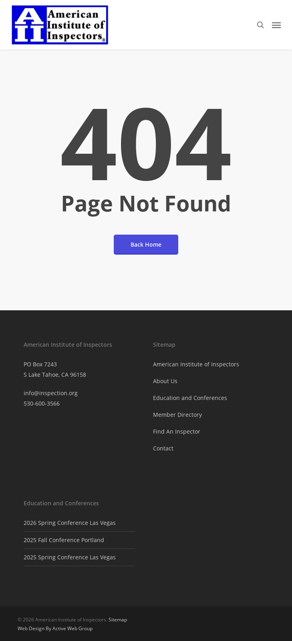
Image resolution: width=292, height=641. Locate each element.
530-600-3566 (42, 403)
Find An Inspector (176, 431)
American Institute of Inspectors (196, 364)
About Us (165, 381)
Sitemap (118, 619)
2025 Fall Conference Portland (64, 540)
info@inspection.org (51, 393)
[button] (276, 25)
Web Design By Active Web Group (55, 628)
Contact (163, 448)
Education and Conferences (190, 398)
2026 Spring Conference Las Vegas (70, 522)
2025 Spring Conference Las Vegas (70, 557)
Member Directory (177, 414)
